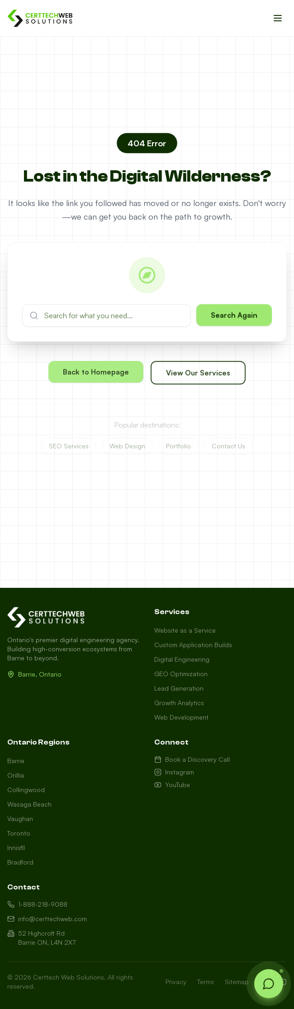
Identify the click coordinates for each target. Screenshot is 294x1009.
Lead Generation (179, 688)
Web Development (181, 717)
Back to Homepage (96, 374)
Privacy (176, 981)
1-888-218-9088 (37, 904)
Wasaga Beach (29, 804)
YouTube (172, 784)
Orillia (15, 775)
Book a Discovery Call (192, 759)
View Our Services (198, 375)
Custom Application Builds (193, 645)
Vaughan (20, 818)
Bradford (20, 862)
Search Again (234, 317)
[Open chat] (268, 983)
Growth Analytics (179, 702)
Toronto (18, 833)
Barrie (15, 760)
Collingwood (26, 789)
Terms (205, 981)
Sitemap (237, 981)
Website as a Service (185, 630)
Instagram (174, 772)
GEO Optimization (181, 673)
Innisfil (16, 847)
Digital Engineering (181, 659)
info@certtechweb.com (47, 919)
